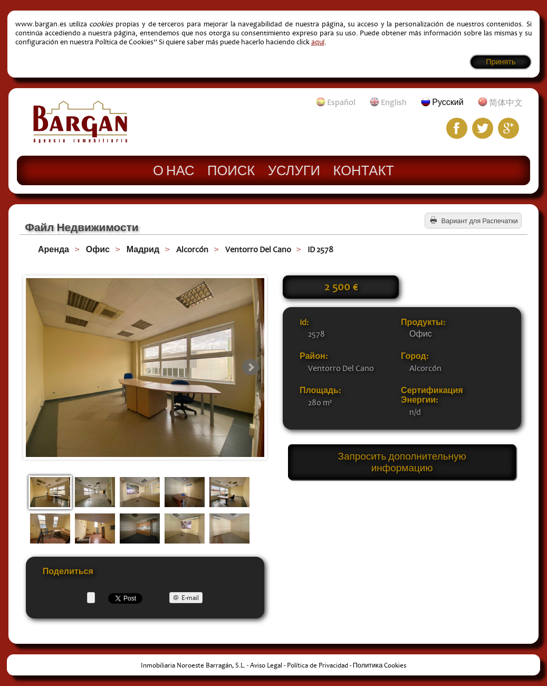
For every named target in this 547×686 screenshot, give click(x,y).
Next (250, 367)
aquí (317, 41)
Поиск (231, 170)
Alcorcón (192, 249)
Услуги (294, 170)
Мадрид (143, 249)
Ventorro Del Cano (258, 249)
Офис (98, 249)
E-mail (190, 598)
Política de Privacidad (317, 665)
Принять (500, 62)
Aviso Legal (266, 665)
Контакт (363, 170)
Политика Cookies (380, 665)
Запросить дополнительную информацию (402, 462)
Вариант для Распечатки (479, 221)
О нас (173, 170)
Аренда (53, 249)
